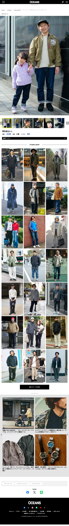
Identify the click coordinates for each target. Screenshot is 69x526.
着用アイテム (6, 138)
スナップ (9, 9)
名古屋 (8, 134)
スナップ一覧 (17, 9)
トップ (3, 9)
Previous (1, 434)
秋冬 (28, 134)
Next (67, 434)
